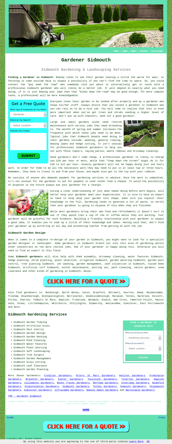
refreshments (127, 211)
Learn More (136, 441)
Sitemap (10, 417)
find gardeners (26, 292)
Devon (87, 271)
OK (148, 441)
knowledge (56, 202)
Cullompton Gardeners (39, 382)
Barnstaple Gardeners (140, 390)
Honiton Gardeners (132, 375)
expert (35, 250)
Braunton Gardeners (39, 379)
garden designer (19, 243)
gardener (152, 101)
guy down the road (42, 84)
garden (99, 77)
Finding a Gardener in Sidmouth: (31, 77)
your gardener (139, 218)
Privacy (162, 417)
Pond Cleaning (35, 340)
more (17, 307)
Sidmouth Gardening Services (37, 315)
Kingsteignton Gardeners (42, 386)
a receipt (94, 185)
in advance (112, 177)
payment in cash (84, 181)
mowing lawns (59, 143)
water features (138, 256)
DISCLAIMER (157, 51)
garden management (88, 264)
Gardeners (33, 375)
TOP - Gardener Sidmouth (24, 396)
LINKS (124, 51)
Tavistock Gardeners (102, 379)
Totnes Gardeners (105, 386)
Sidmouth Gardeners (75, 386)
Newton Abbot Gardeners (102, 390)
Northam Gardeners (105, 382)
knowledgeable (68, 95)
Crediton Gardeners (58, 375)
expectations (111, 194)
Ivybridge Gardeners (135, 382)
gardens (64, 140)
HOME (116, 51)
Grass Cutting (35, 362)
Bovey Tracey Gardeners (73, 382)
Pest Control (35, 329)
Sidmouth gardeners (29, 256)
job (139, 226)
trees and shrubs (110, 112)
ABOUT (134, 51)
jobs (89, 125)
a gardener (133, 105)
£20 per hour (65, 160)
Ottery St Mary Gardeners (95, 375)
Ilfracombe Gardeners (69, 390)
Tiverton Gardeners (135, 379)
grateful (39, 218)
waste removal (116, 151)
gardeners (96, 147)
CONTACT (144, 51)
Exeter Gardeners (70, 379)
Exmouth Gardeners (133, 386)
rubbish (149, 171)
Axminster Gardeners (38, 390)
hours (158, 168)
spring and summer (89, 129)
